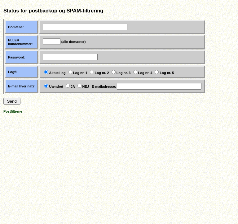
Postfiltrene (12, 111)
